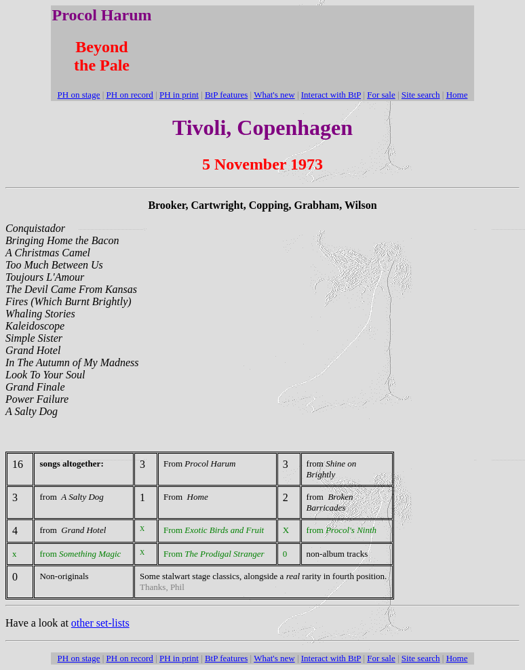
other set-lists (100, 623)
